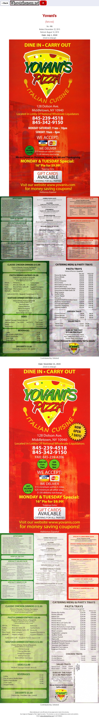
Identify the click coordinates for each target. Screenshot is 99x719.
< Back (5, 3)
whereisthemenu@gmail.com (47, 716)
